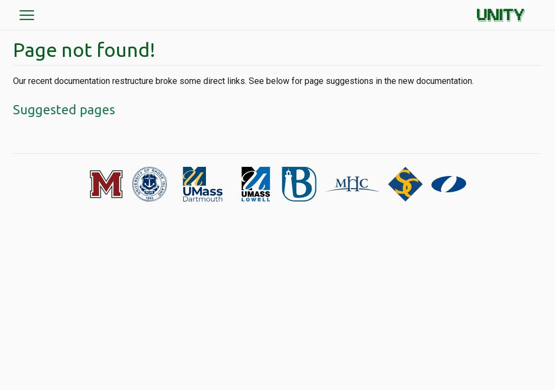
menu (27, 15)
